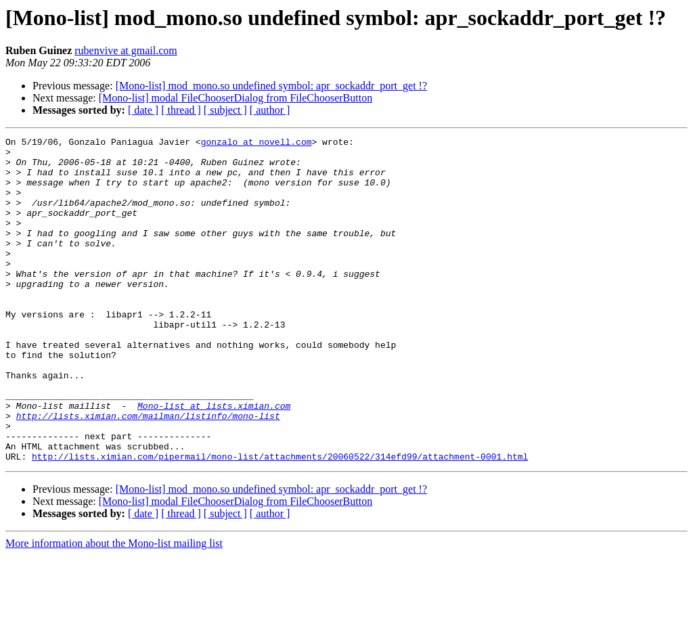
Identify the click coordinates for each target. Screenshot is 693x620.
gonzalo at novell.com (256, 143)
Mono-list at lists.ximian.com (213, 460)
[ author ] (270, 110)
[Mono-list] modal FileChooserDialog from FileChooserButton (235, 98)
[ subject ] (225, 110)
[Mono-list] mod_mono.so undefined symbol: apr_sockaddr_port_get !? (271, 85)
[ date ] (143, 110)
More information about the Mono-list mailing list (114, 608)
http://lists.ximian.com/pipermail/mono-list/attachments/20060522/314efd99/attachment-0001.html (280, 521)
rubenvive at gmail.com (125, 50)
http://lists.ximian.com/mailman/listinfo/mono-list (148, 472)
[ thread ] (181, 110)
